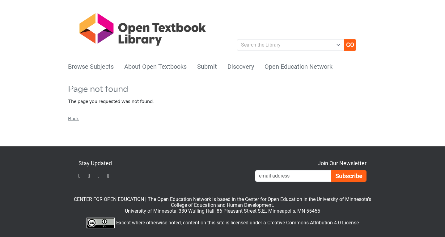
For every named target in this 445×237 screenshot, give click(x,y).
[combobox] (288, 45)
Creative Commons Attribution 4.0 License (313, 223)
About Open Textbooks (155, 66)
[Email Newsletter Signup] (293, 176)
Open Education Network (299, 66)
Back (73, 118)
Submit (207, 66)
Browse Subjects (91, 66)
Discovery (240, 66)
